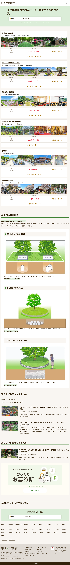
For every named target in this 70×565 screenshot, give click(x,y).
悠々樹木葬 (4, 540)
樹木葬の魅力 (27, 551)
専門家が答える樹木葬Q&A (30, 553)
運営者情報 (39, 549)
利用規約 (38, 551)
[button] (66, 3)
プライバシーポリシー (41, 553)
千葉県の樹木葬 (12, 540)
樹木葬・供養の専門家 (29, 555)
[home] (9, 2)
